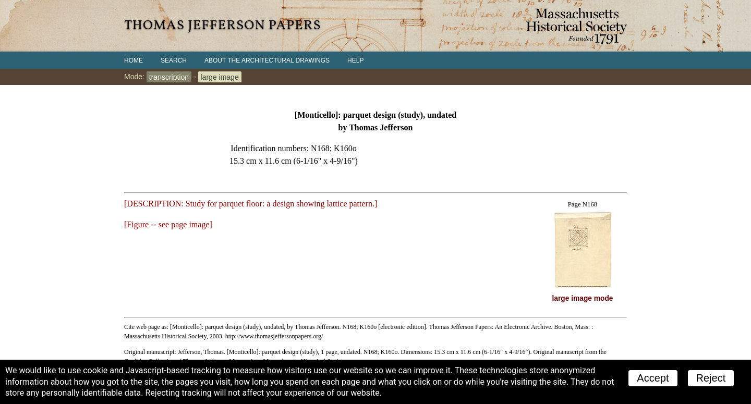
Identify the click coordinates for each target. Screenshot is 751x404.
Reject (711, 378)
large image (220, 76)
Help (355, 60)
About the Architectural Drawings (267, 60)
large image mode (582, 298)
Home (133, 60)
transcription (169, 76)
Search (174, 60)
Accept (653, 378)
